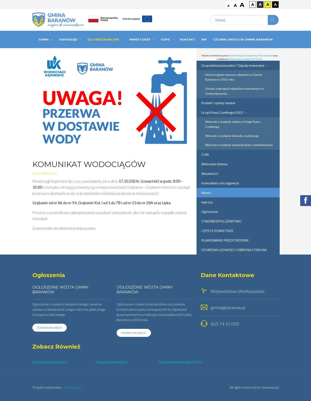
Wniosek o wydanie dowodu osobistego (232, 136)
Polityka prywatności (111, 362)
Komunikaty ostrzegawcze (220, 183)
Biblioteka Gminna (214, 164)
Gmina (46, 39)
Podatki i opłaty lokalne (218, 103)
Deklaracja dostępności (49, 362)
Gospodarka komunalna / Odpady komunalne (234, 65)
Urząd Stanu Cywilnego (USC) (224, 112)
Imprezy (207, 202)
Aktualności (209, 173)
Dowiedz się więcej (49, 327)
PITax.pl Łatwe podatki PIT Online (246, 59)
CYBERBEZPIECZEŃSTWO (221, 221)
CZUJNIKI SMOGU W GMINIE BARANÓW (243, 39)
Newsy (206, 193)
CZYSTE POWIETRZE (217, 231)
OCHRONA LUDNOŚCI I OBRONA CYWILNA (234, 250)
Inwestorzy (141, 39)
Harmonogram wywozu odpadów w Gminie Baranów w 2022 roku (233, 77)
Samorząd (70, 39)
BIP (204, 39)
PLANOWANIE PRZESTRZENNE (225, 240)
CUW (205, 154)
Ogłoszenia (209, 212)
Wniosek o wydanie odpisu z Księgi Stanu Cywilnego (232, 124)
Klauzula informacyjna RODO (181, 362)
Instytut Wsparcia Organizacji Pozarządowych (251, 55)
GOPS (167, 39)
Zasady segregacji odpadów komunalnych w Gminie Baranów (234, 91)
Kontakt (187, 39)
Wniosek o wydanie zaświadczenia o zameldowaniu (239, 145)
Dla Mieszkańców (105, 39)
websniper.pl (72, 387)
